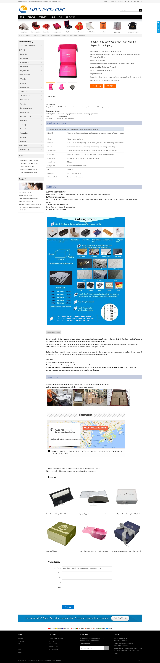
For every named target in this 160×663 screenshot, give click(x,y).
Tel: (60, 582)
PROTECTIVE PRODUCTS (27, 46)
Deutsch (51, 628)
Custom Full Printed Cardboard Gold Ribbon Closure (81, 469)
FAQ (60, 17)
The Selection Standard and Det (29, 169)
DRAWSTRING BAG (25, 116)
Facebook (125, 1)
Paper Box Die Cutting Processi (28, 172)
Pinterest (138, 1)
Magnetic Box (24, 71)
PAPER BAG (23, 145)
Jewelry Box (24, 91)
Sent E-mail (97, 86)
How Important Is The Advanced (29, 163)
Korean (96, 628)
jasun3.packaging (28, 201)
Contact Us (113, 1)
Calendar (23, 104)
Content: (59, 587)
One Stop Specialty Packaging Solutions (39, 660)
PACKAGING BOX (24, 75)
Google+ (131, 1)
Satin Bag (23, 137)
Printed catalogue (26, 108)
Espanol (58, 628)
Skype (141, 1)
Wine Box (23, 79)
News (53, 17)
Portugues (80, 628)
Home (22, 17)
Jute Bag (23, 125)
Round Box (23, 54)
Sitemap (20, 652)
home (19, 650)
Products (43, 17)
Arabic (102, 628)
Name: (59, 573)
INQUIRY (110, 86)
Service (20, 647)
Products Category (26, 42)
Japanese (89, 628)
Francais (65, 628)
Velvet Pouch (24, 129)
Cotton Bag (24, 133)
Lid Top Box (24, 58)
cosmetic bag (24, 149)
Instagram (135, 1)
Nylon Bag (23, 141)
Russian (109, 628)
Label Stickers (24, 100)
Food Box (23, 83)
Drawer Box (24, 66)
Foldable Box (45, 35)
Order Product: (57, 568)
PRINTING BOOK (24, 96)
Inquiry (120, 1)
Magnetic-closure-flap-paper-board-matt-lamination (78, 471)
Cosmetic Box (24, 87)
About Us (106, 1)
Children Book (24, 112)
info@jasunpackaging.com (30, 198)
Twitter (128, 1)
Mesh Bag (23, 120)
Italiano (72, 628)
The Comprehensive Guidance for (29, 160)
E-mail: (59, 578)
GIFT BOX (36, 35)
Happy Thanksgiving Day (27, 166)
